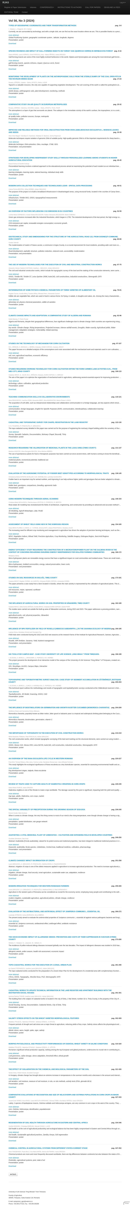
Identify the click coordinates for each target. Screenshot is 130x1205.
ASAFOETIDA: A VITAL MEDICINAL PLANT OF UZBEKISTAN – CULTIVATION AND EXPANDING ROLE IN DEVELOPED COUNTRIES (60, 835)
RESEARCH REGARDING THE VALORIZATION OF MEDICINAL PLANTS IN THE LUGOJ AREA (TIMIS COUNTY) (52, 448)
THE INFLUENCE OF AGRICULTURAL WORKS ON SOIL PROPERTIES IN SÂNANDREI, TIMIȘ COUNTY (49, 603)
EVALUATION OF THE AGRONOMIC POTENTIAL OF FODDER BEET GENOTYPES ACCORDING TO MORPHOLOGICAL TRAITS (59, 473)
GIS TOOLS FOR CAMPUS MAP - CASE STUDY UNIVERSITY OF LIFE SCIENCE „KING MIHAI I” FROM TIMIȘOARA (54, 654)
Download (12, 43)
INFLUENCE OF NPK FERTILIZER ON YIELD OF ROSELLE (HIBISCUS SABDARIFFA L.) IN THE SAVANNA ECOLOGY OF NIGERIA (60, 629)
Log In (123, 2)
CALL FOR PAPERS (92, 7)
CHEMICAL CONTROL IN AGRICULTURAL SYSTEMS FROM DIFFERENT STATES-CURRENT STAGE (48, 1148)
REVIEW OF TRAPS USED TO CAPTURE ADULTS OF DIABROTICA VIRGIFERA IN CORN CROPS (47, 784)
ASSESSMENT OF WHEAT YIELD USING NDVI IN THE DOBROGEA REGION (39, 524)
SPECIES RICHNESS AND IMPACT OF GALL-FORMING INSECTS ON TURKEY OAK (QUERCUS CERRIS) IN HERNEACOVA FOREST (61, 51)
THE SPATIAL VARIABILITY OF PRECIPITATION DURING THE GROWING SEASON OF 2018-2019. (47, 809)
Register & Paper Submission (15, 7)
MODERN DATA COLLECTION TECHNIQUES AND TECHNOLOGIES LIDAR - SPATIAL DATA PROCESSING (50, 186)
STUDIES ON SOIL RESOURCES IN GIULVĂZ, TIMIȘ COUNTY (33, 578)
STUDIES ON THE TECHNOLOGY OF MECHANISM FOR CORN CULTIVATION (39, 343)
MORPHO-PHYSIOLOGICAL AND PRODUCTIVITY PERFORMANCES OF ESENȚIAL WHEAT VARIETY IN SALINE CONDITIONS (58, 1044)
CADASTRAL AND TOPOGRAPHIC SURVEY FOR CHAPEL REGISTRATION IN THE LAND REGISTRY (48, 422)
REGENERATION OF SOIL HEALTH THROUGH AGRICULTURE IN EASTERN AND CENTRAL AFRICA (48, 1123)
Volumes (33, 7)
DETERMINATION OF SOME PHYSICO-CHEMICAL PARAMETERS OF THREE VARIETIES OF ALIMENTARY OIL (52, 290)
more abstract (14, 35)
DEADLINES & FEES (112, 7)
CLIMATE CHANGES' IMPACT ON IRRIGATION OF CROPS (31, 860)
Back (13, 1174)
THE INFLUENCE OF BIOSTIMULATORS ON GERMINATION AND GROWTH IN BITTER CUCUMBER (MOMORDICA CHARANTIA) (59, 707)
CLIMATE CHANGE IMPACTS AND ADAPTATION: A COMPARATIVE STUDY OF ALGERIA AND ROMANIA (50, 315)
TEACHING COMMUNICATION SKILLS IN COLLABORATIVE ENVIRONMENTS (39, 397)
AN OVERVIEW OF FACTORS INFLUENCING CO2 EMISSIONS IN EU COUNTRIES (41, 211)
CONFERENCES (47, 7)
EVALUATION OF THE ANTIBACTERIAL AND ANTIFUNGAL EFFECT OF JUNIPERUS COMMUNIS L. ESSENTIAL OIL (54, 911)
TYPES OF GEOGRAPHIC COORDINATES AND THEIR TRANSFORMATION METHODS (42, 25)
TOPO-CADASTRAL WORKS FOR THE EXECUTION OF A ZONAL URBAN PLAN (40, 965)
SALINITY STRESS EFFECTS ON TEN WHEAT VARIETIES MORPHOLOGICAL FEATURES (44, 1018)
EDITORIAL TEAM (11, 12)
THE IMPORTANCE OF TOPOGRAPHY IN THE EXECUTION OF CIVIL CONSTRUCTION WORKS (46, 733)
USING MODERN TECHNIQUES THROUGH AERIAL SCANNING (33, 499)
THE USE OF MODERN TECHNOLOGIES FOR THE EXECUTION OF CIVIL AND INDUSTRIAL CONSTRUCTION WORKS (55, 265)
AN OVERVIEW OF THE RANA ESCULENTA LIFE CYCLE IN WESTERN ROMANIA (41, 758)
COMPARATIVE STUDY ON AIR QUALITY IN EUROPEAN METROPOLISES (38, 104)
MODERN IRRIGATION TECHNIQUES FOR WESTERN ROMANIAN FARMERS (39, 886)
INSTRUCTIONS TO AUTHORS (70, 7)
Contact (25, 12)
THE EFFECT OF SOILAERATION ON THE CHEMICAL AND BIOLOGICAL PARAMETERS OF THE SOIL (49, 1069)
